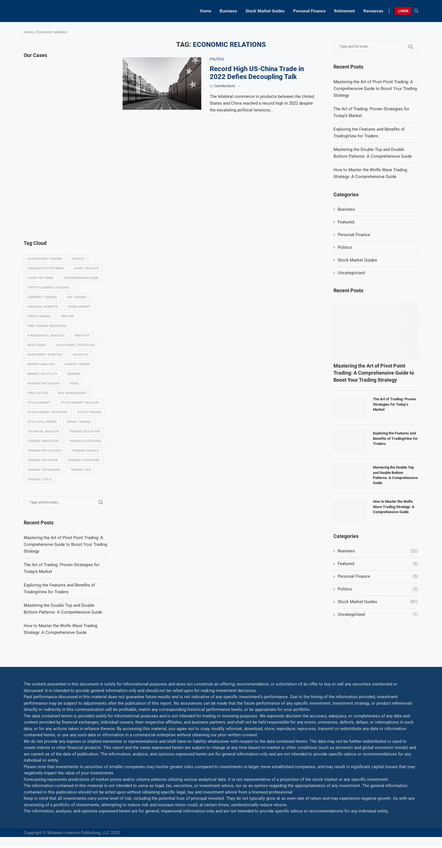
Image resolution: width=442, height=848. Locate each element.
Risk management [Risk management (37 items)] (72, 394)
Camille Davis (224, 86)
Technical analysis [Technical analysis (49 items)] (43, 432)
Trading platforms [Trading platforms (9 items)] (85, 442)
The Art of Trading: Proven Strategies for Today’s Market (394, 404)
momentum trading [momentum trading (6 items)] (43, 384)
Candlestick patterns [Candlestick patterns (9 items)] (45, 268)
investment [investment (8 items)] (37, 345)
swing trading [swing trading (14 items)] (79, 423)
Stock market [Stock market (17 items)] (39, 403)
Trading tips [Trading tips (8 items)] (80, 471)
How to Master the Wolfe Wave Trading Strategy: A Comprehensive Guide (393, 506)
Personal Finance (309, 11)
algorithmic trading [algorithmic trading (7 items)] (44, 259)
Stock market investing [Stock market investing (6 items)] (47, 413)
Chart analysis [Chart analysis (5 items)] (86, 268)
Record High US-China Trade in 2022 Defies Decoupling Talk (257, 73)
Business (228, 11)
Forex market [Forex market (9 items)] (79, 307)
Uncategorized (351, 272)
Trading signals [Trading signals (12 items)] (85, 452)
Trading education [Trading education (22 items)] (84, 432)
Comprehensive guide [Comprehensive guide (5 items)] (80, 278)
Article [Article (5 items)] (78, 259)
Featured (346, 222)
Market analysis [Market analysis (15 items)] (41, 365)
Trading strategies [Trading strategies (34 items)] (84, 461)
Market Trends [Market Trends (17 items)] (77, 365)
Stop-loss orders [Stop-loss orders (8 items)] (42, 423)
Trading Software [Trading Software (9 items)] (42, 461)
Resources (373, 11)
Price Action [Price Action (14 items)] (37, 394)
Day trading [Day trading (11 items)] (77, 297)
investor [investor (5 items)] (80, 355)
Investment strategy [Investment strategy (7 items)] (45, 355)
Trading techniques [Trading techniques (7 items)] (43, 471)
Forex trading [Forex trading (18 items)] (39, 316)
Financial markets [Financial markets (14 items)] (42, 307)
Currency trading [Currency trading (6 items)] (42, 297)
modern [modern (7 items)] (73, 374)
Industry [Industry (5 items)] (82, 336)
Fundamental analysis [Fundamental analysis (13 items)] (46, 336)
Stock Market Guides (265, 11)
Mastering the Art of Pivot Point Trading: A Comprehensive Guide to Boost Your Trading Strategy (375, 88)
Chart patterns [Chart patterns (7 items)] (40, 278)
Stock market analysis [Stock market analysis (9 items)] (80, 403)
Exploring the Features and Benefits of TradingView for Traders (395, 438)
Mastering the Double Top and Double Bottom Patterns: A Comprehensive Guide (395, 475)
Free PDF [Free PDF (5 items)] (67, 316)
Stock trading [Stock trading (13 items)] (90, 413)
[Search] (416, 11)
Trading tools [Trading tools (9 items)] (39, 480)
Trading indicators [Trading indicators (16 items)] (43, 442)
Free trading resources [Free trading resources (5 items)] (47, 326)
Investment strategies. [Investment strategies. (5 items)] (76, 345)
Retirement (344, 11)
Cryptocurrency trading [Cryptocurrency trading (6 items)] (48, 287)
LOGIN (403, 11)
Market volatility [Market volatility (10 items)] (42, 374)
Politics (345, 247)
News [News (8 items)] (74, 384)
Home (205, 11)
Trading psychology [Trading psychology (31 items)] (44, 452)
